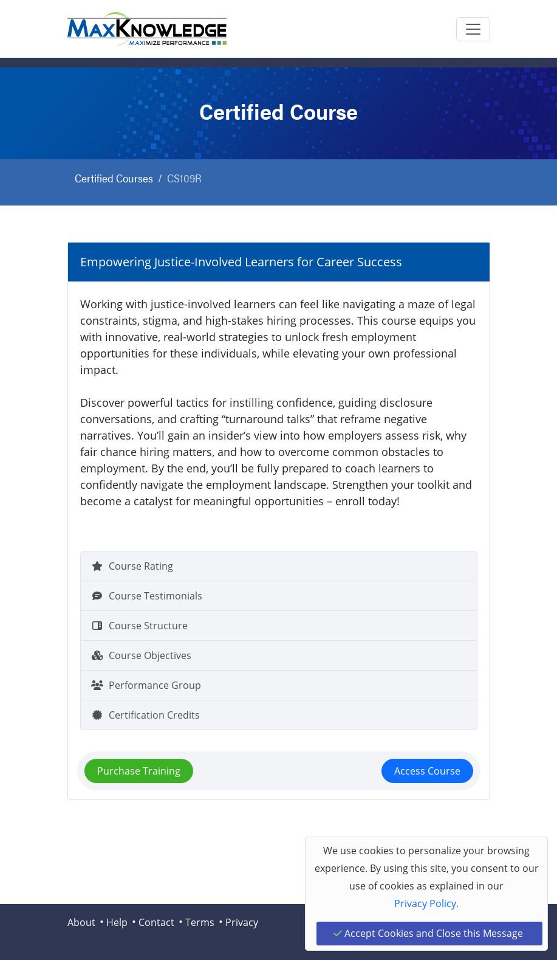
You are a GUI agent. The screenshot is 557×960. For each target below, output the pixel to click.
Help (117, 922)
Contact (156, 922)
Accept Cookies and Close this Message (428, 933)
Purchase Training (138, 771)
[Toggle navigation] (473, 29)
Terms (199, 922)
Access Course (427, 771)
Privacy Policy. (426, 903)
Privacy (241, 922)
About (81, 922)
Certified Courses (114, 177)
